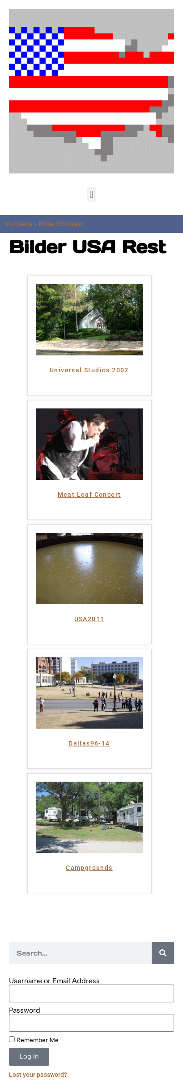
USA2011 (89, 618)
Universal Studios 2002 (89, 370)
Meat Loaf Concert (89, 494)
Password (24, 1010)
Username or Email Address (54, 981)
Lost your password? (38, 1074)
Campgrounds (89, 867)
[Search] (163, 953)
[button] (91, 194)
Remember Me (34, 1039)
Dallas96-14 (89, 743)
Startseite (18, 223)
